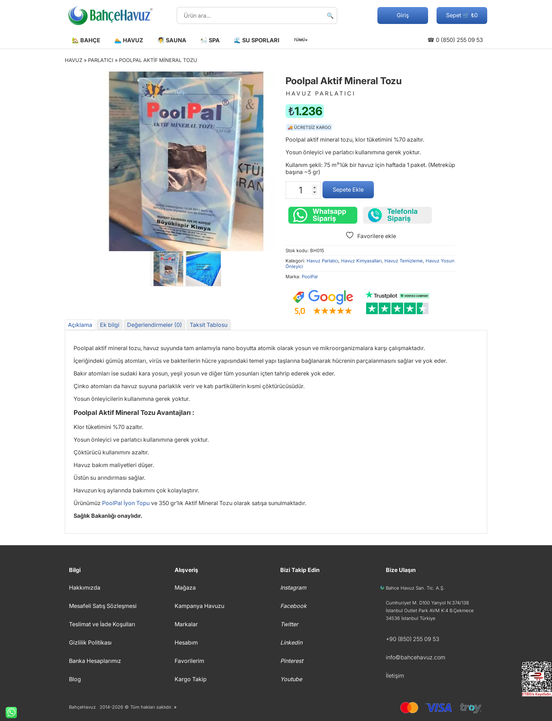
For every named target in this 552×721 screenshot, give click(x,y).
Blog (75, 679)
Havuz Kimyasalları (361, 260)
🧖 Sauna (171, 40)
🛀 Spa (210, 40)
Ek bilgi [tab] (109, 324)
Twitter (289, 624)
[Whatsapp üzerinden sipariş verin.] (322, 215)
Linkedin (291, 642)
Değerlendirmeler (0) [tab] (154, 324)
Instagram (293, 587)
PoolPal (310, 276)
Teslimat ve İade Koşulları (102, 624)
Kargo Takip (191, 679)
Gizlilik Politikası (90, 642)
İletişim (395, 675)
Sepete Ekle (348, 189)
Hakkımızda (84, 587)
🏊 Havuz (128, 40)
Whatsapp (8, 712)
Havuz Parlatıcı (322, 260)
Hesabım (186, 642)
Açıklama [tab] (80, 324)
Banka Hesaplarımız (95, 660)
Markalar (186, 624)
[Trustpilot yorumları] (397, 303)
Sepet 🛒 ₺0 (462, 15)
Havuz (73, 60)
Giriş (403, 15)
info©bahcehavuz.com (415, 657)
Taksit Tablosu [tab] (208, 324)
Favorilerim (189, 660)
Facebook (293, 605)
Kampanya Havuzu (199, 605)
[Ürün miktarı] (303, 190)
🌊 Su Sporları (256, 40)
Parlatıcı (100, 60)
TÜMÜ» (300, 40)
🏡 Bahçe (86, 40)
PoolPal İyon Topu (126, 502)
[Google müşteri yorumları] (322, 303)
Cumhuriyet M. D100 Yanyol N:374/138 (427, 602)
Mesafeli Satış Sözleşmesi (103, 605)
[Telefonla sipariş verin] (397, 215)
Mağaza (185, 587)
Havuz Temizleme (403, 260)
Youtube (291, 679)
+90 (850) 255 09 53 (412, 638)
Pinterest (291, 660)
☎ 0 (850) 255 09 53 (455, 39)
